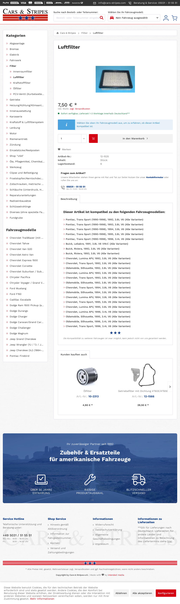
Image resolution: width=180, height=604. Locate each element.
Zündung (15, 144)
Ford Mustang (18, 288)
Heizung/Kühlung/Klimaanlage (27, 105)
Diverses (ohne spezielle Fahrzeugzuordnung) (27, 212)
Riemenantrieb (18, 139)
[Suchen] (101, 17)
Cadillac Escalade (20, 299)
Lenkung (15, 127)
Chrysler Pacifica (20, 277)
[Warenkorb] (174, 18)
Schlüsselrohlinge (20, 206)
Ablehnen (121, 593)
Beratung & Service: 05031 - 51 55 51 (152, 3)
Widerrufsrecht (104, 524)
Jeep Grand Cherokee (23, 339)
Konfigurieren (166, 593)
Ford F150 (15, 294)
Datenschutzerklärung (108, 529)
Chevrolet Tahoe (19, 243)
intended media (116, 575)
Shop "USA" (17, 155)
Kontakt (54, 543)
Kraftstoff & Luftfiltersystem (27, 122)
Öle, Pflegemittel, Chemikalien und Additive (27, 161)
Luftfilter (18, 77)
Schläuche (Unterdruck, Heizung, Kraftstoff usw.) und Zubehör (27, 189)
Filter (13, 65)
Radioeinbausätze (20, 200)
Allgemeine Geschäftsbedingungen (106, 536)
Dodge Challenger (20, 327)
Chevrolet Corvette (21, 265)
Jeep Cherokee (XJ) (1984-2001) (27, 350)
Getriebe (15, 99)
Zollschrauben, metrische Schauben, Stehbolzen (27, 184)
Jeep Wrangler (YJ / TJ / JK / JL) (27, 344)
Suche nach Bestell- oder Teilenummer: (75, 12)
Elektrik (14, 54)
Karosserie (16, 116)
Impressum (101, 543)
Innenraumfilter (22, 71)
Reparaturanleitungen (23, 195)
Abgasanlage (17, 43)
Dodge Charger (18, 316)
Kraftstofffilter (22, 82)
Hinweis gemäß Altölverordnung (58, 526)
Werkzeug (15, 167)
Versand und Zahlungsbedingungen (61, 550)
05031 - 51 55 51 (75, 186)
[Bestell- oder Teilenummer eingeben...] (79, 17)
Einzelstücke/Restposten (25, 150)
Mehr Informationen (42, 598)
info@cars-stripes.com (109, 3)
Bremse (14, 49)
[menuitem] (166, 18)
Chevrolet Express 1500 (24, 260)
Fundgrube (16, 217)
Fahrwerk (15, 60)
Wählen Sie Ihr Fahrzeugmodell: (125, 12)
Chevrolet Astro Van (22, 254)
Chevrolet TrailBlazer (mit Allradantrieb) (27, 237)
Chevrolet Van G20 (21, 249)
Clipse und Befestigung (24, 172)
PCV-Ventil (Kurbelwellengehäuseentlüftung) (28, 94)
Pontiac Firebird (19, 355)
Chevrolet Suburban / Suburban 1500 (27, 271)
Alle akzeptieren (142, 593)
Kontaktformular (154, 177)
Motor (13, 133)
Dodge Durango (19, 310)
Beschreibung (69, 199)
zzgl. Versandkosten (80, 109)
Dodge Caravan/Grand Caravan (27, 322)
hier (169, 541)
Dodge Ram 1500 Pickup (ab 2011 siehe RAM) (27, 305)
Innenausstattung (20, 110)
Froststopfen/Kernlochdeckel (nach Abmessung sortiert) (27, 178)
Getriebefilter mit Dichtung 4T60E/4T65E (143, 391)
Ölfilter (17, 88)
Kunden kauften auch (74, 354)
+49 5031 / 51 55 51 (17, 535)
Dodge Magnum (19, 333)
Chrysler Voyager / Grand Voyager (27, 282)
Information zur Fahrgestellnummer (59, 535)
